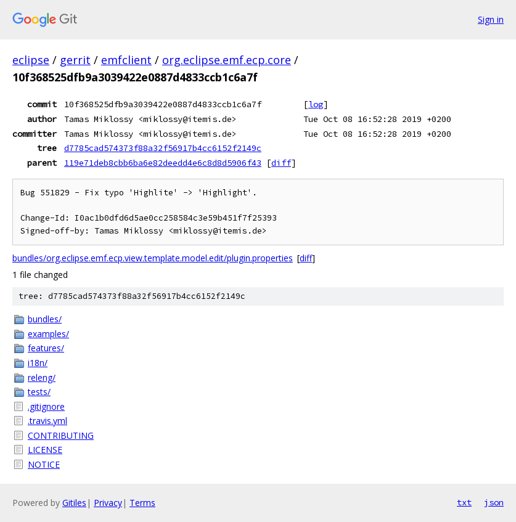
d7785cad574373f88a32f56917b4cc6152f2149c (162, 147)
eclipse (30, 59)
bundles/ (45, 319)
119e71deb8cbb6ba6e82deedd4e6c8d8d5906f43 (162, 162)
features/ (46, 348)
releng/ (41, 377)
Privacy (108, 502)
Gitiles (74, 502)
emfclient (126, 59)
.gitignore (46, 406)
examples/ (48, 334)
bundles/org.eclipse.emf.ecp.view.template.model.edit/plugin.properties (152, 258)
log (315, 104)
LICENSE (45, 449)
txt (464, 502)
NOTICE (44, 464)
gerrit (75, 59)
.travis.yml (47, 420)
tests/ (39, 392)
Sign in (491, 19)
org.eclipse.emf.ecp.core (226, 59)
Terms (142, 502)
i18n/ (37, 363)
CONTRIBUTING (61, 435)
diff (281, 162)
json (494, 502)
